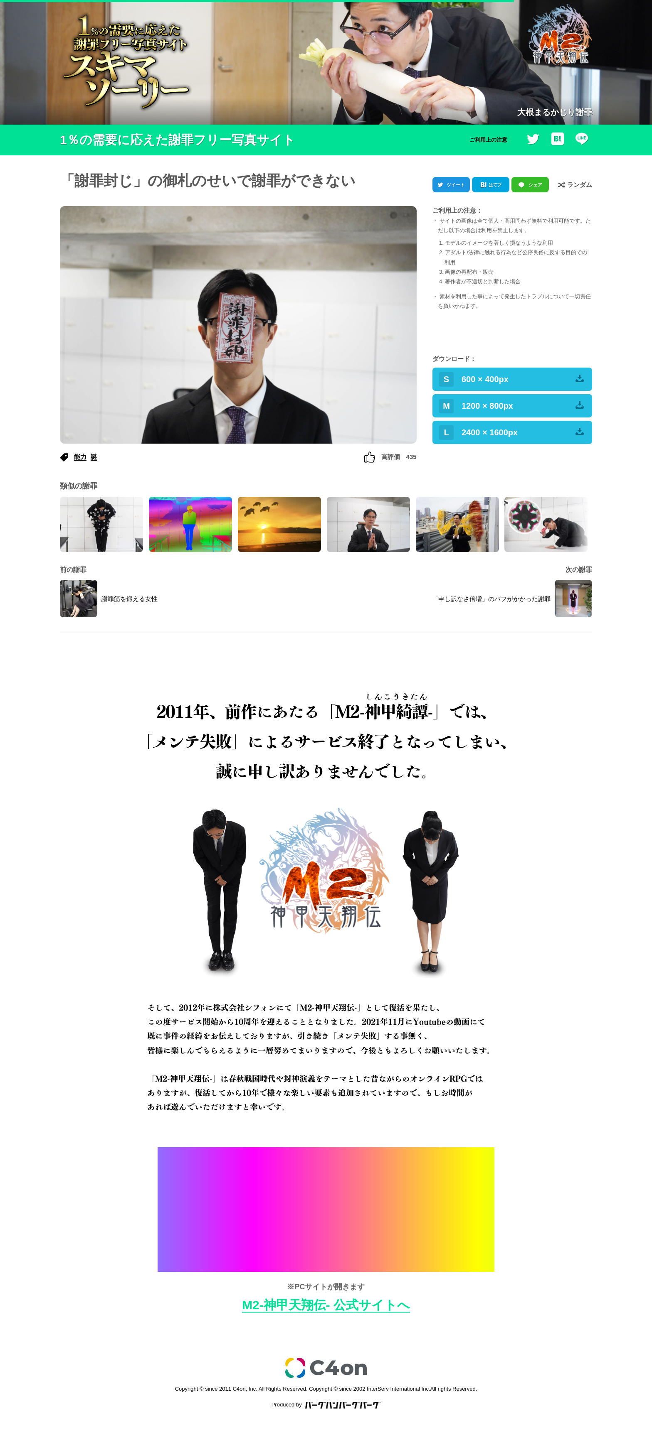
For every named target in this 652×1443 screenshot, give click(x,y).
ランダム (575, 184)
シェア (535, 184)
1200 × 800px (511, 406)
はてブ (495, 184)
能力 (80, 456)
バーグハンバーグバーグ (342, 1405)
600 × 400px (511, 379)
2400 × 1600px (511, 432)
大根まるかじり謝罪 (554, 112)
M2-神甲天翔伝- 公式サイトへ (326, 1305)
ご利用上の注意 (488, 140)
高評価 (390, 456)
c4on (326, 1368)
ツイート (456, 184)
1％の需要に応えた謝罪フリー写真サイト (177, 140)
